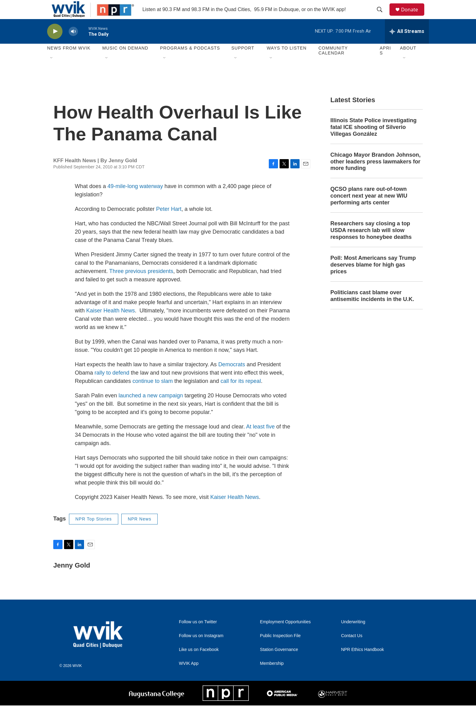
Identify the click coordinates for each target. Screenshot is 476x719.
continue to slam (152, 394)
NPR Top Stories (93, 532)
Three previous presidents (141, 284)
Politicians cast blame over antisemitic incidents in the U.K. (372, 309)
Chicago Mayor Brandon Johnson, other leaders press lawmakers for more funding (375, 175)
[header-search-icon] (382, 16)
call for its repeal (240, 394)
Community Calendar (333, 64)
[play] (55, 44)
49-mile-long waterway (135, 199)
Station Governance (279, 663)
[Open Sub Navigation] (51, 71)
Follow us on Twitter (198, 635)
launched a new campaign (151, 409)
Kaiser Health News (110, 324)
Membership (272, 677)
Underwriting (353, 635)
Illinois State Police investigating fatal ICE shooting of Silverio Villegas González (373, 140)
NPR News (139, 532)
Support (242, 61)
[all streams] (407, 44)
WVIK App (189, 677)
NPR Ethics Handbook (362, 663)
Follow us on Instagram (201, 649)
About (408, 61)
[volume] (73, 45)
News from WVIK (69, 61)
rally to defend (112, 386)
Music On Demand (125, 61)
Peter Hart (168, 222)
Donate (413, 16)
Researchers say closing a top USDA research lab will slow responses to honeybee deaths (371, 244)
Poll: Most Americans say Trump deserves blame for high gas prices (373, 278)
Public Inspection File (280, 649)
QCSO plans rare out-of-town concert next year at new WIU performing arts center (368, 209)
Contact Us (351, 649)
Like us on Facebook (199, 663)
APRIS (385, 64)
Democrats (231, 378)
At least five (260, 440)
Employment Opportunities (285, 635)
